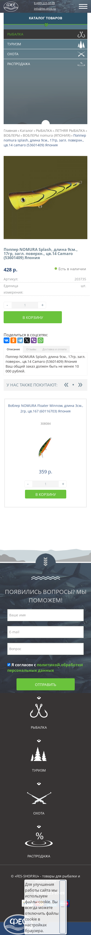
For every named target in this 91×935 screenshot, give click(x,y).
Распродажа (46, 62)
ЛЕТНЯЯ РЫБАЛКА (70, 130)
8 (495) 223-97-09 (44, 3)
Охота (46, 52)
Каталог (26, 130)
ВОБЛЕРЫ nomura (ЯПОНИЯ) (46, 135)
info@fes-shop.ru (45, 8)
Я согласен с (45, 667)
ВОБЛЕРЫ (12, 135)
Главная (10, 130)
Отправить (45, 684)
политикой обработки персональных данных (45, 667)
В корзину (33, 317)
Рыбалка (46, 33)
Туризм (46, 43)
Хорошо (62, 906)
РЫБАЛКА (44, 130)
